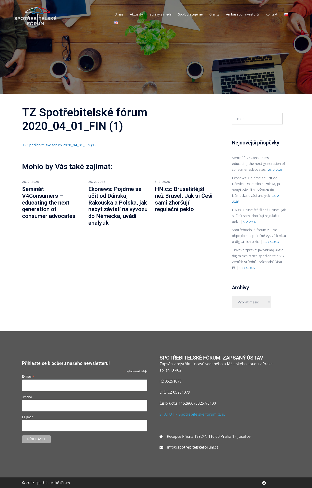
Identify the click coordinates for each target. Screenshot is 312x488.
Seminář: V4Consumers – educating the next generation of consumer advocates (48, 202)
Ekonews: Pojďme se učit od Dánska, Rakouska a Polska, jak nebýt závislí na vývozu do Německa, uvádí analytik (118, 206)
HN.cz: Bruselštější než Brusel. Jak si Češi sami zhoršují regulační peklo (184, 199)
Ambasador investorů (242, 14)
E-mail (28, 376)
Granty (214, 14)
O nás (118, 14)
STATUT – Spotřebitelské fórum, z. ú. (192, 414)
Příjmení (28, 417)
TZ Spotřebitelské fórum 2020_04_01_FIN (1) (59, 145)
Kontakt (271, 14)
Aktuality (136, 14)
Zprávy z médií (160, 14)
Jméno (27, 397)
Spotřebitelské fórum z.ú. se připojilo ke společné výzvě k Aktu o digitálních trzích (259, 235)
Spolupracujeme (190, 14)
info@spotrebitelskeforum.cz (192, 447)
